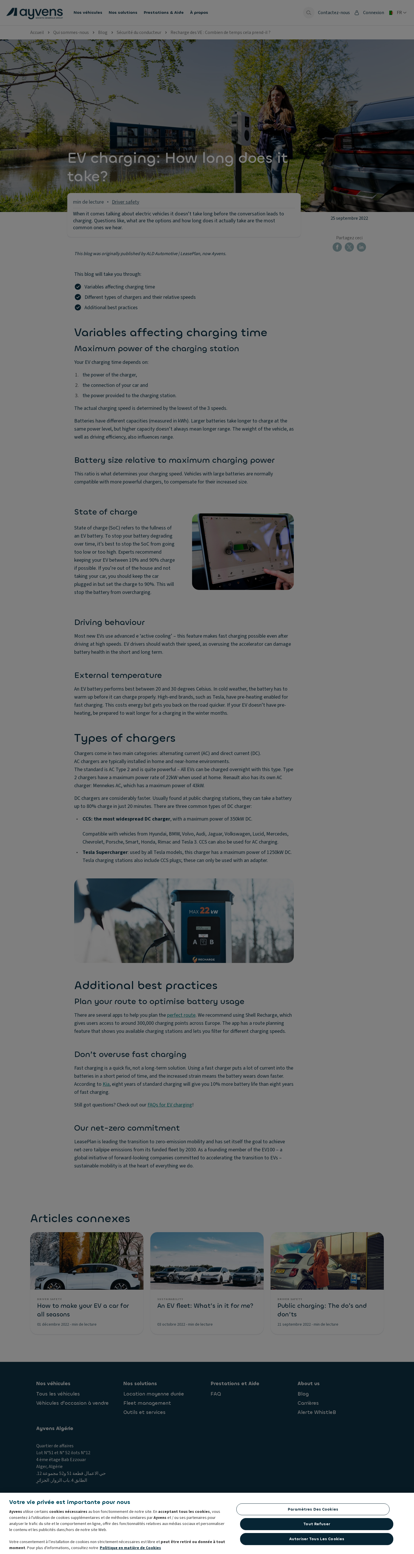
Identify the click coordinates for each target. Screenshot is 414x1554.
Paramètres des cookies (313, 1512)
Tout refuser (316, 1527)
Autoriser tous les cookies (316, 1542)
